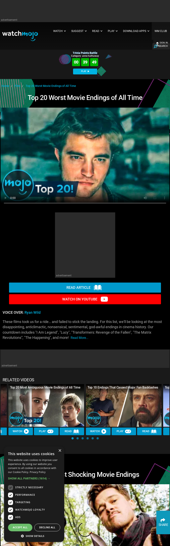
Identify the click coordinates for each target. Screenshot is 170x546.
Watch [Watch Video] (21, 431)
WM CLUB (161, 31)
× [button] (59, 450)
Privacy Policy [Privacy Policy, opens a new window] (38, 472)
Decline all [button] (47, 527)
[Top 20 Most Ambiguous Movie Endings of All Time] (46, 405)
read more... (79, 338)
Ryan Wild (32, 313)
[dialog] (34, 494)
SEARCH (163, 46)
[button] (72, 438)
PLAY (85, 71)
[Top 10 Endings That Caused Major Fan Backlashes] (124, 405)
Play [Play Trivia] (46, 431)
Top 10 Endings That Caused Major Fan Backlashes (123, 387)
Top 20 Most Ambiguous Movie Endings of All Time (45, 387)
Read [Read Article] (72, 431)
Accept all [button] (20, 527)
